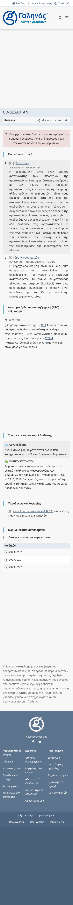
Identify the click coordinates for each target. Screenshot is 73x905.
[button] (33, 820)
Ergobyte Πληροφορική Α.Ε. (40, 894)
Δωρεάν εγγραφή (40, 3)
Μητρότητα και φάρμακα (33, 848)
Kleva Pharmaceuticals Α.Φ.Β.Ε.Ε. (33, 511)
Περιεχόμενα (16, 900)
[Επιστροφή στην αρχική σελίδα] (36, 806)
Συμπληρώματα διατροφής (11, 873)
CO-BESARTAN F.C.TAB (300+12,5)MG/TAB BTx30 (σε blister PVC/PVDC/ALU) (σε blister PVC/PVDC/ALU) (38, 599)
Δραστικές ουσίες (13, 846)
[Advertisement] (36, 68)
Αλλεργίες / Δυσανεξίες (32, 859)
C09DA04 (14, 319)
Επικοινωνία (57, 900)
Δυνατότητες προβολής (55, 844)
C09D (30, 333)
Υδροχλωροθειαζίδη (26, 257)
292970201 (16, 598)
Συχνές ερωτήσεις (58, 853)
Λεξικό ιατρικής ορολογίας (34, 870)
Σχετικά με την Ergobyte (56, 862)
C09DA (49, 338)
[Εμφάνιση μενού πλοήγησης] (67, 18)
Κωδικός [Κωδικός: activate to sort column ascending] (10, 545)
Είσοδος (19, 3)
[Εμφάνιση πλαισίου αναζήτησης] (60, 18)
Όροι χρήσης (37, 900)
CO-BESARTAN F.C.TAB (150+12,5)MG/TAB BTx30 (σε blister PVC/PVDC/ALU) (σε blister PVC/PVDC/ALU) (38, 565)
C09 (43, 325)
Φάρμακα (8, 839)
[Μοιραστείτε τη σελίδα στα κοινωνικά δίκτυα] (46, 120)
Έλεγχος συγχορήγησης (33, 838)
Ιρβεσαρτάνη (21, 163)
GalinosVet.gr (57, 871)
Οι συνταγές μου (34, 879)
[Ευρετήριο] (59, 120)
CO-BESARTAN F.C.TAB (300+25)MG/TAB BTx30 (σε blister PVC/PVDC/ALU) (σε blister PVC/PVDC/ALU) (38, 632)
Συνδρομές (54, 836)
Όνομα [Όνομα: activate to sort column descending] (30, 545)
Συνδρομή (61, 3)
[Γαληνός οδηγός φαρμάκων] (24, 18)
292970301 (16, 632)
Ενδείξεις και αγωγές (10, 855)
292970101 (16, 565)
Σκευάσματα (10, 864)
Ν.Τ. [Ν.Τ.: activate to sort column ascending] (66, 545)
